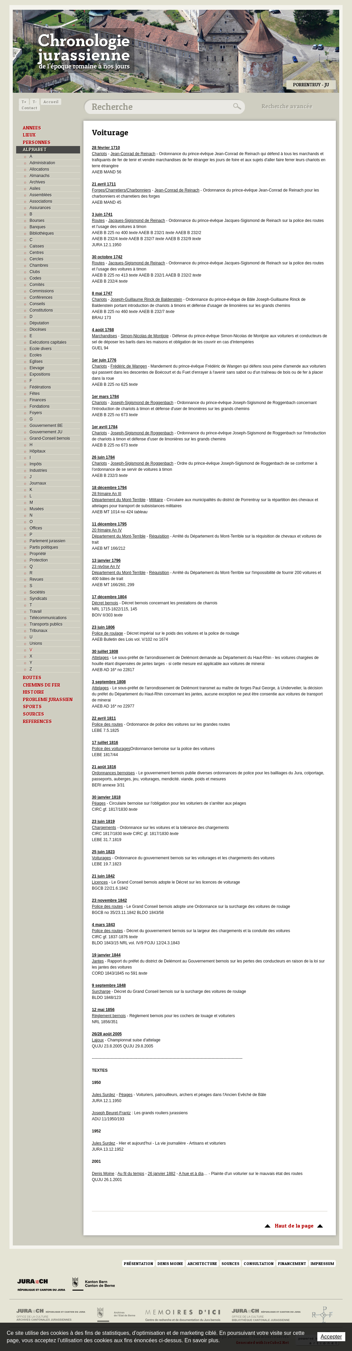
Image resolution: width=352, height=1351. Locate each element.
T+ (24, 101)
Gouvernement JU (46, 432)
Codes (35, 278)
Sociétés (37, 592)
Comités (37, 284)
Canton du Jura (43, 1285)
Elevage (37, 368)
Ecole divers (40, 348)
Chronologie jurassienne (83, 50)
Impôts (36, 464)
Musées (37, 509)
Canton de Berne (93, 1285)
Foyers (36, 412)
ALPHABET (35, 149)
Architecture (202, 1263)
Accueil (51, 101)
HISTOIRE (33, 692)
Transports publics (46, 624)
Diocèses (38, 329)
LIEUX (29, 135)
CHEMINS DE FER (41, 685)
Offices (36, 528)
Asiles (35, 188)
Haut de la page (292, 1225)
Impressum (322, 1263)
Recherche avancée (287, 106)
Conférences (41, 297)
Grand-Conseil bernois (50, 438)
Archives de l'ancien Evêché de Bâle (320, 1315)
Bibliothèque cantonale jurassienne (266, 1315)
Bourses (37, 220)
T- (35, 101)
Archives (37, 182)
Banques (37, 227)
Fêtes (35, 393)
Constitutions (41, 310)
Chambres (39, 265)
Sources (230, 1263)
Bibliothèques (42, 233)
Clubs (35, 271)
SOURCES (33, 714)
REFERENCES (37, 721)
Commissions (42, 291)
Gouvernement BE (46, 425)
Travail (36, 611)
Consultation (259, 1263)
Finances (38, 400)
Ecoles (36, 355)
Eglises (36, 361)
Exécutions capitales (48, 342)
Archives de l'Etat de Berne (115, 1315)
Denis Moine (170, 1263)
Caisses (37, 246)
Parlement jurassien (47, 541)
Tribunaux (38, 630)
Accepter (331, 1337)
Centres (37, 252)
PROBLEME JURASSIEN (48, 699)
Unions (36, 643)
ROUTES (32, 677)
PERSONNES (36, 142)
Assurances (40, 207)
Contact (29, 107)
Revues (36, 579)
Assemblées (40, 195)
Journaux (38, 483)
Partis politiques (44, 547)
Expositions (40, 374)
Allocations (39, 169)
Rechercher (236, 106)
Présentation (138, 1263)
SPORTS (32, 706)
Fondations (39, 406)
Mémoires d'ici (183, 1315)
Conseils (37, 303)
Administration (42, 163)
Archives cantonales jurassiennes (53, 1315)
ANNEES (32, 128)
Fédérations (40, 387)
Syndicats (38, 598)
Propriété (38, 553)
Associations (41, 201)
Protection (39, 560)
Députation (39, 323)
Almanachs (39, 175)
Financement (292, 1263)
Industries (38, 470)
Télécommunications (48, 617)
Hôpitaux (37, 451)
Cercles (36, 259)
